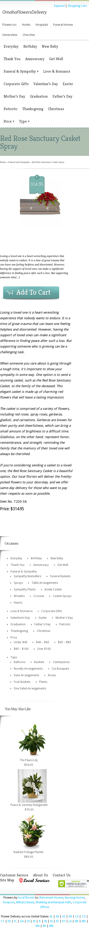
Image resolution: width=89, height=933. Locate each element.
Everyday (11, 46)
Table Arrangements (45, 583)
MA (38, 926)
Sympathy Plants (25, 589)
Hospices (9, 902)
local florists (26, 897)
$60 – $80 (64, 642)
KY (64, 921)
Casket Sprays (62, 596)
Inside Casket (53, 589)
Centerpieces (61, 662)
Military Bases (25, 902)
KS (57, 921)
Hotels (26, 24)
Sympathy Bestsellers (27, 576)
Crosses (38, 596)
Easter (68, 83)
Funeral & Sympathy (21, 71)
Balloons (19, 662)
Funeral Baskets (60, 576)
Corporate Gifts (16, 83)
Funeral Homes (63, 24)
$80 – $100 (21, 649)
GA (22, 921)
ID (34, 921)
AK (57, 916)
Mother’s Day (14, 96)
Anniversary (34, 58)
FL (15, 921)
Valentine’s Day (45, 83)
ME (77, 921)
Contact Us (61, 875)
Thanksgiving (32, 108)
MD (84, 921)
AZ (64, 916)
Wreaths (19, 596)
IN (45, 921)
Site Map (7, 880)
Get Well (56, 58)
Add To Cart (33, 292)
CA (77, 916)
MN (51, 926)
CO (84, 916)
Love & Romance (56, 71)
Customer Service (14, 875)
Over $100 (44, 649)
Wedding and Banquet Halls (53, 902)
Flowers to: (9, 24)
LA (70, 921)
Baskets (39, 662)
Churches (29, 35)
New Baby (50, 46)
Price (9, 121)
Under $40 (20, 642)
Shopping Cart (77, 6)
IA (51, 921)
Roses (52, 675)
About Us (40, 875)
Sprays (18, 583)
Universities (9, 35)
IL (40, 921)
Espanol (59, 6)
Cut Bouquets (60, 668)
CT (3, 921)
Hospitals (42, 24)
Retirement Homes (51, 897)
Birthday (30, 46)
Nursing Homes (75, 897)
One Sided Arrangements (30, 688)
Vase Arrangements (26, 675)
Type (24, 121)
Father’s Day (62, 96)
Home (3, 162)
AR (70, 916)
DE (9, 921)
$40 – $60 (42, 642)
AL (51, 916)
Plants (43, 682)
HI (28, 921)
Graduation (39, 96)
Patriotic (11, 108)
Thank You (12, 58)
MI (44, 926)
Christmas (56, 108)
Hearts (18, 602)
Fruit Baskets (22, 682)
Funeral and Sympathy (19, 162)
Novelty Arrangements (28, 668)
